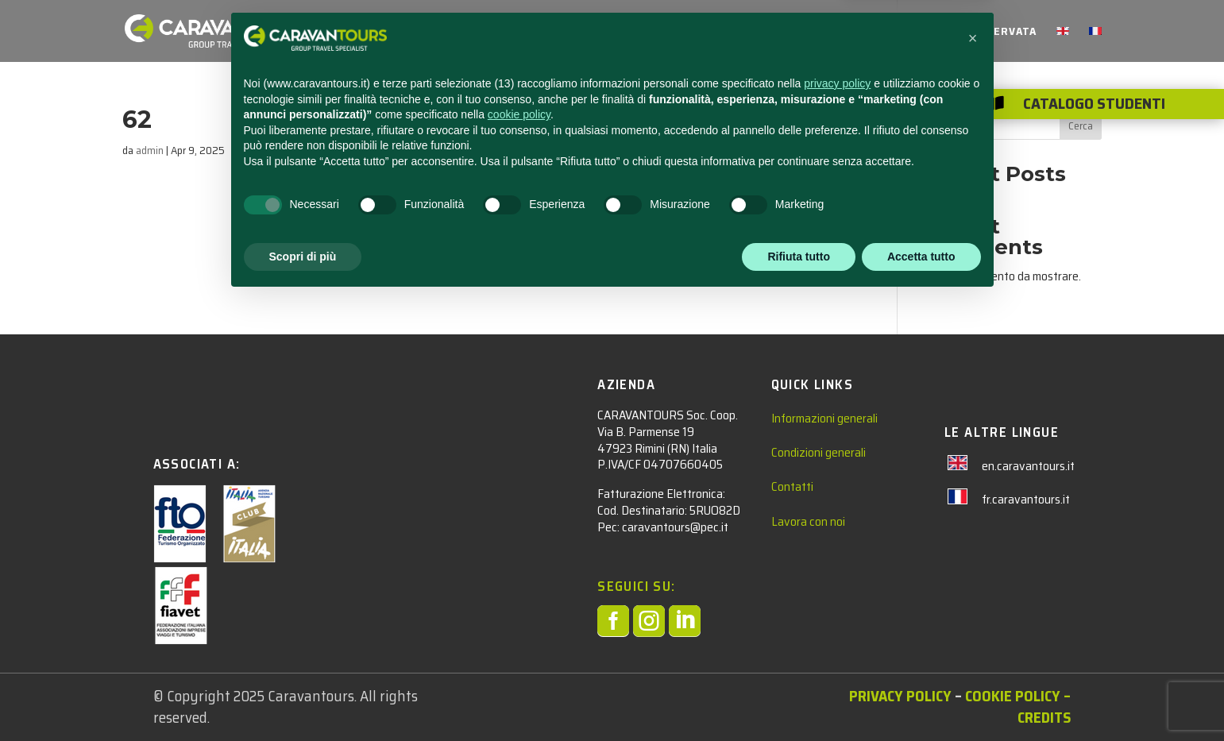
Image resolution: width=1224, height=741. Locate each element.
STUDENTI (583, 32)
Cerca (1080, 125)
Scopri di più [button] (303, 697)
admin (150, 150)
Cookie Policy (1012, 696)
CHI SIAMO (893, 32)
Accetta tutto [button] (921, 697)
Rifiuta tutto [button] (798, 697)
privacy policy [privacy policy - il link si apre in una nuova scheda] (837, 525)
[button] (973, 479)
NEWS (740, 32)
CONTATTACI (811, 32)
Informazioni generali (824, 418)
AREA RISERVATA (989, 32)
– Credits (1044, 706)
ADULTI (668, 32)
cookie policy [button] (519, 556)
